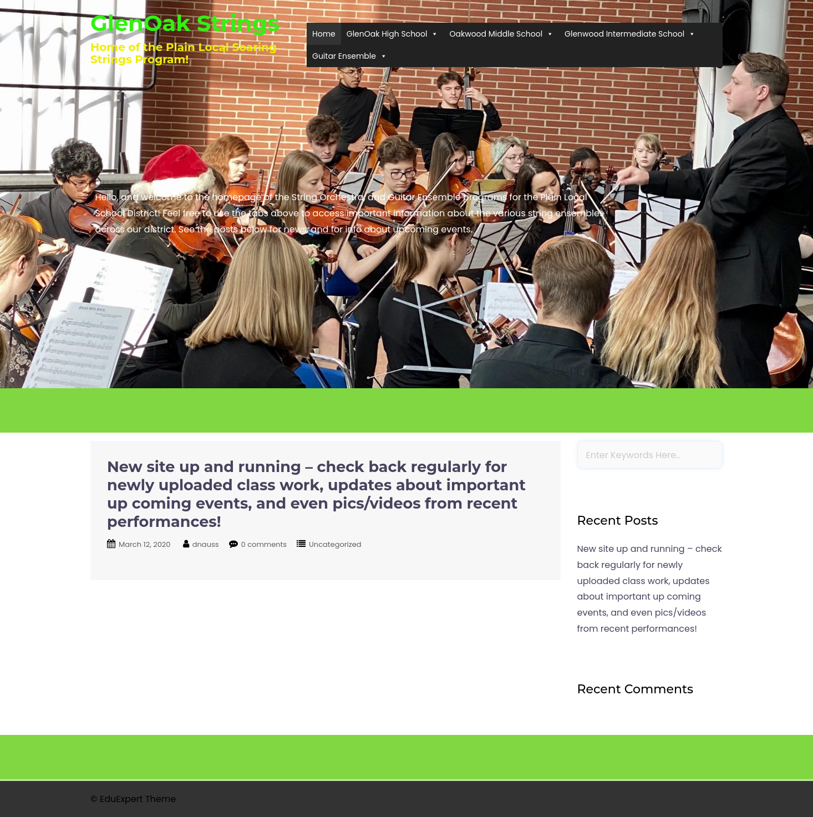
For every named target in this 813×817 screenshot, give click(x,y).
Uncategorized (335, 544)
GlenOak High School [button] (393, 33)
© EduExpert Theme (133, 799)
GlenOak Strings (185, 23)
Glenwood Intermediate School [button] (630, 33)
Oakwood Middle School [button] (501, 33)
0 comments (264, 544)
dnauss (205, 544)
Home (324, 33)
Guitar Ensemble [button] (349, 56)
